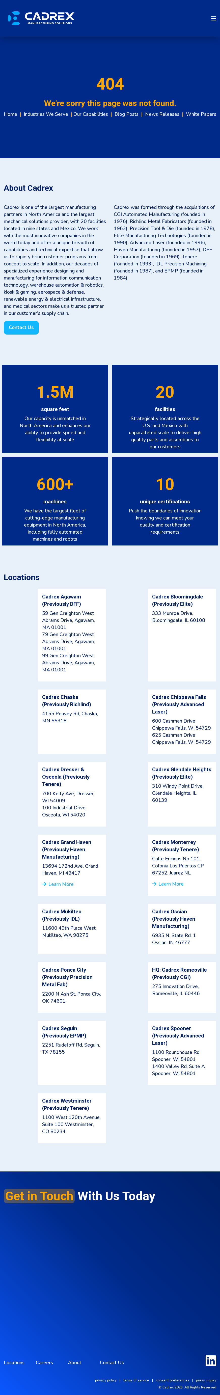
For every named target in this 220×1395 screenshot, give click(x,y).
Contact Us (112, 1362)
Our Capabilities (90, 114)
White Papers (201, 114)
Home (10, 114)
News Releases (162, 114)
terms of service (136, 1380)
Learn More (58, 884)
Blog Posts (127, 114)
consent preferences (172, 1380)
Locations (14, 1362)
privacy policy (106, 1380)
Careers (44, 1362)
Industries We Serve (46, 114)
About (74, 1362)
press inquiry (206, 1380)
